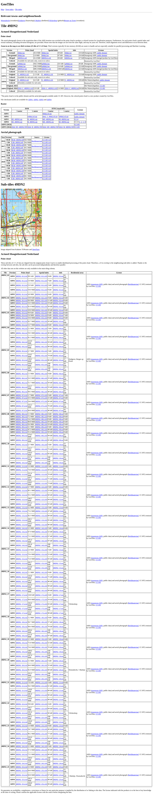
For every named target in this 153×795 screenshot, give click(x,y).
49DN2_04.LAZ (21, 328)
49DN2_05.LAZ (21, 351)
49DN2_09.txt (58, 427)
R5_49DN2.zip (17, 119)
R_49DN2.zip (32, 119)
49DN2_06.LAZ (21, 374)
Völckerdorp (52, 21)
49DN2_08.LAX (41, 414)
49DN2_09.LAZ (21, 427)
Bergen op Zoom (70, 21)
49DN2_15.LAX (41, 550)
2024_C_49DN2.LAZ (25, 88)
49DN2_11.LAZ (21, 466)
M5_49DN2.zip (48, 119)
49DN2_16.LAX (41, 572)
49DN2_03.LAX (41, 313)
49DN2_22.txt (58, 704)
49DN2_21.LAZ (21, 682)
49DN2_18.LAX (41, 618)
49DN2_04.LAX (41, 328)
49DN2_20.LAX (41, 661)
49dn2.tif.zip (47, 114)
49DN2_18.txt (58, 618)
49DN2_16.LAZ (21, 572)
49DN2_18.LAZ (21, 618)
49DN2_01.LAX (41, 276)
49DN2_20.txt (58, 661)
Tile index (18, 9)
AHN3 (41, 100)
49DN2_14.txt (58, 528)
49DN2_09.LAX (41, 427)
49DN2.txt (68, 58)
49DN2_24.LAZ (21, 746)
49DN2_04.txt (58, 328)
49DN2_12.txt (58, 487)
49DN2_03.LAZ (21, 313)
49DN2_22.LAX (41, 704)
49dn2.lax (45, 53)
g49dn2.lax (46, 64)
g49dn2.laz (22, 64)
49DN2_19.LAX (41, 639)
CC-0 (76, 119)
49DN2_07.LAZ (21, 395)
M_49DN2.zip (64, 119)
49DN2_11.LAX (41, 466)
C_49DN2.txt (69, 74)
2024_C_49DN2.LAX (49, 88)
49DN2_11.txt (58, 466)
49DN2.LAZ (22, 58)
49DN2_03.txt (58, 313)
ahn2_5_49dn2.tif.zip (50, 116)
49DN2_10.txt (58, 445)
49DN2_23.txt (58, 726)
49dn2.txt (68, 53)
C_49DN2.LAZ (23, 74)
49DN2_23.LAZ (21, 726)
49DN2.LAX (46, 58)
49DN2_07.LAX (41, 395)
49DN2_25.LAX (41, 767)
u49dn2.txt (68, 66)
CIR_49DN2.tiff (17, 142)
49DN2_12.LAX (41, 487)
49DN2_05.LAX (41, 351)
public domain (102, 53)
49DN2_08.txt (58, 414)
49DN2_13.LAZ (21, 507)
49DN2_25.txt (58, 767)
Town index (9, 9)
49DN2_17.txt (58, 595)
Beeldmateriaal (37, 141)
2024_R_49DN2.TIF (35, 127)
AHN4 (49, 100)
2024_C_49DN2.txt (72, 88)
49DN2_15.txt (58, 550)
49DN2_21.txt (58, 682)
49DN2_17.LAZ (21, 595)
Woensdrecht (5, 21)
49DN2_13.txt (58, 507)
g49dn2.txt (68, 64)
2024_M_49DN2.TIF (66, 127)
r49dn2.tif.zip (32, 116)
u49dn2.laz (22, 66)
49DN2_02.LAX (41, 298)
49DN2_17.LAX (41, 595)
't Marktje (37, 21)
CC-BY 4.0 (46, 140)
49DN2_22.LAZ (21, 704)
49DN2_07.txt (58, 395)
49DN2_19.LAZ (21, 639)
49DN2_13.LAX (41, 507)
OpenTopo (35, 249)
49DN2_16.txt (58, 572)
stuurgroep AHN (97, 284)
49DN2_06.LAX (41, 374)
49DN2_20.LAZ (21, 661)
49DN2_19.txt (58, 639)
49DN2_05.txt (58, 351)
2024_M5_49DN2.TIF (50, 127)
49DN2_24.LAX (41, 746)
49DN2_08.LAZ (21, 414)
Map (2, 9)
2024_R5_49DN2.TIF (19, 127)
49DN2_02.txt (58, 298)
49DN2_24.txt (58, 746)
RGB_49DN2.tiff (18, 140)
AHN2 (36, 100)
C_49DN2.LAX (47, 74)
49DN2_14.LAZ (21, 528)
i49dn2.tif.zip (63, 116)
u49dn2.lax (46, 66)
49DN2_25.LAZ (21, 767)
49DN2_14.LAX (41, 528)
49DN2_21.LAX (41, 682)
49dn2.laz (21, 53)
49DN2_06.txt (58, 374)
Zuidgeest (21, 21)
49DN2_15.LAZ (21, 550)
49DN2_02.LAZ (21, 298)
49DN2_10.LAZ (21, 445)
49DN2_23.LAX (41, 726)
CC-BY (102, 86)
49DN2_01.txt (58, 276)
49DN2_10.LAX (41, 445)
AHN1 (30, 100)
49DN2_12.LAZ (21, 487)
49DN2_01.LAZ (21, 276)
